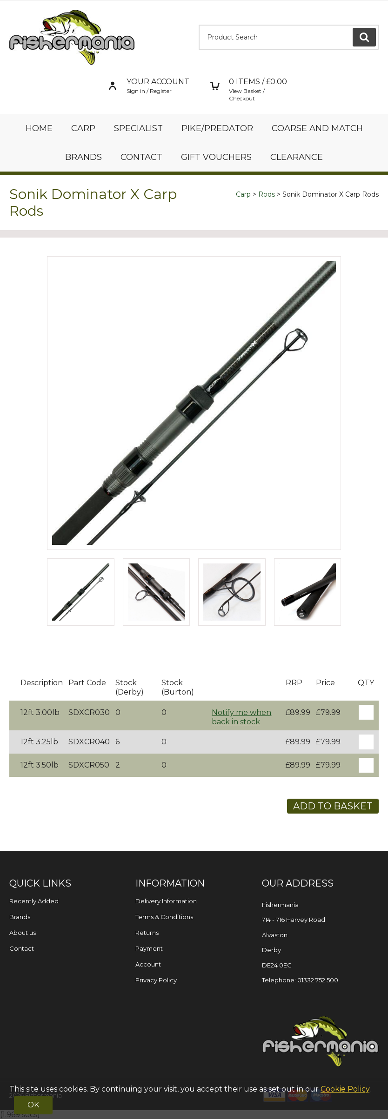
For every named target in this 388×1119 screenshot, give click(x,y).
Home (39, 128)
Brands (83, 157)
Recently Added (34, 901)
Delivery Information (166, 901)
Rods (266, 194)
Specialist (138, 128)
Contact (141, 157)
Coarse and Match (317, 128)
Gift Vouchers (216, 157)
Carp (83, 128)
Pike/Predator (217, 128)
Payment (149, 948)
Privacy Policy (156, 980)
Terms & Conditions (164, 916)
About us (22, 932)
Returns (147, 932)
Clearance (296, 157)
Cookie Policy (345, 1089)
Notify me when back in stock (241, 717)
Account (148, 964)
